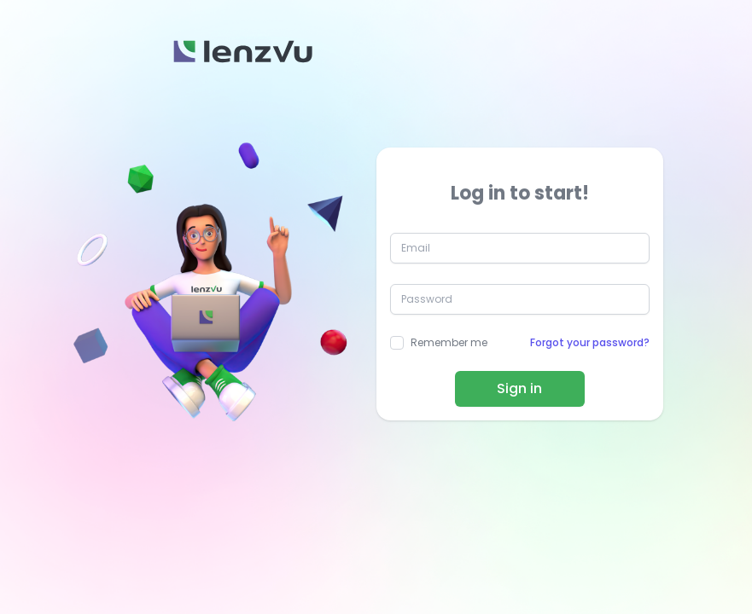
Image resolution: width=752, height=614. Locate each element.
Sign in (519, 388)
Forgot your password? (590, 342)
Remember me (449, 342)
